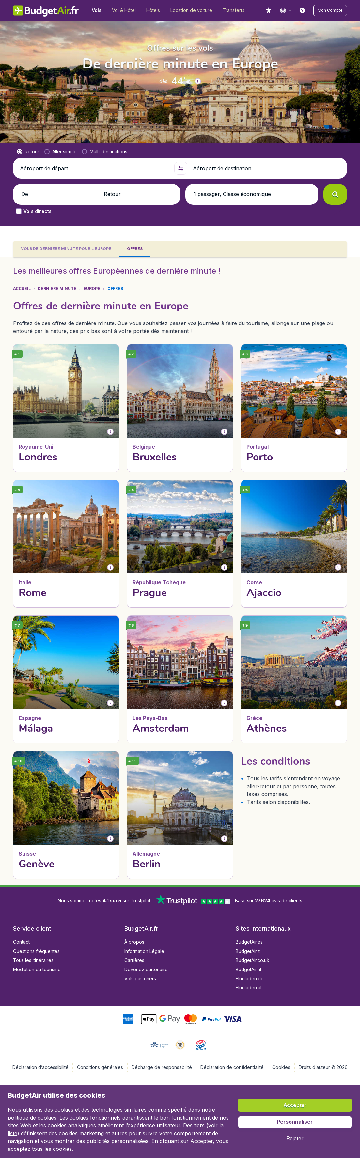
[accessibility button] (268, 10)
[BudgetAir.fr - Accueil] (46, 10)
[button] (330, 10)
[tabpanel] (180, 571)
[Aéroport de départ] (94, 168)
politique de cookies (32, 1117)
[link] (302, 10)
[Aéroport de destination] (267, 168)
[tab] (66, 249)
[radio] (28, 151)
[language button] (285, 10)
